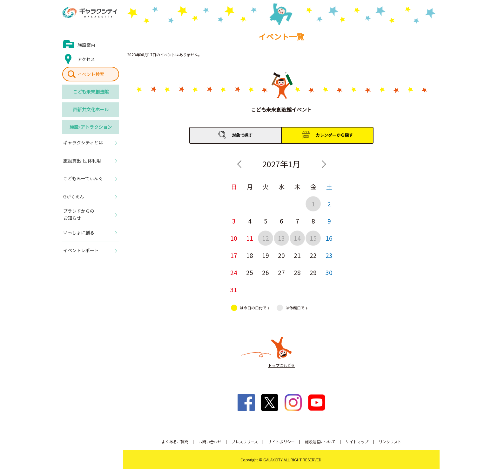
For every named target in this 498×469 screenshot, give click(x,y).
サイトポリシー (281, 441)
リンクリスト (390, 441)
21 (297, 255)
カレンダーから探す (334, 135)
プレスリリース (245, 441)
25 (249, 272)
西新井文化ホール (91, 109)
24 (233, 272)
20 (281, 255)
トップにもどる (281, 365)
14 (297, 238)
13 (281, 238)
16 (329, 238)
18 (249, 255)
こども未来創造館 (91, 91)
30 (329, 272)
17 (233, 255)
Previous (239, 164)
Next (323, 164)
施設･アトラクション (91, 127)
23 (329, 255)
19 (265, 255)
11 (249, 238)
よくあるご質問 (175, 441)
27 (281, 272)
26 (265, 272)
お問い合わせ (210, 441)
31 (233, 289)
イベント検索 (90, 74)
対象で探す (242, 135)
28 (297, 272)
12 (265, 238)
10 (233, 238)
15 (313, 238)
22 (313, 255)
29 (313, 272)
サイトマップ (357, 441)
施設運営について (320, 441)
